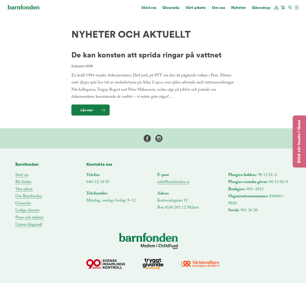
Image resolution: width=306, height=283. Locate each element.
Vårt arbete (196, 9)
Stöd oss (148, 9)
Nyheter (238, 9)
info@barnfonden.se (173, 182)
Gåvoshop (261, 9)
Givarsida (170, 9)
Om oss (218, 9)
